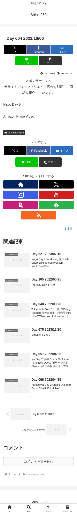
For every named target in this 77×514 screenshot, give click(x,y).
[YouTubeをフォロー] (56, 195)
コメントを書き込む (38, 461)
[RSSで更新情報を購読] (38, 215)
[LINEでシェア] (26, 60)
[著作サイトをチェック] (20, 184)
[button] (50, 60)
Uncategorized (14, 132)
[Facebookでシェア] (38, 49)
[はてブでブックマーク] (62, 49)
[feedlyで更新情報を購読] (56, 205)
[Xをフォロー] (56, 184)
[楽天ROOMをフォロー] (20, 205)
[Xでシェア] (15, 49)
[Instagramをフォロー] (20, 195)
